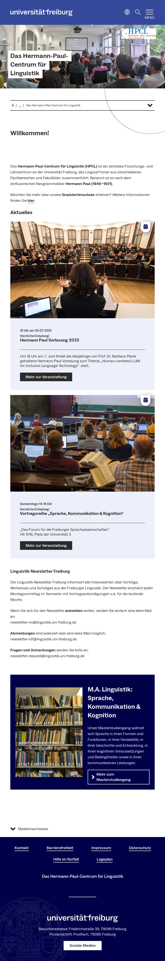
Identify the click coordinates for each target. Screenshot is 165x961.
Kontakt (22, 847)
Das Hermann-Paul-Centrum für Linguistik (39, 64)
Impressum (101, 847)
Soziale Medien (83, 945)
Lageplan (105, 859)
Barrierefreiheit (60, 847)
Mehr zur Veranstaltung (46, 377)
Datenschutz (140, 847)
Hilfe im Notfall (66, 859)
